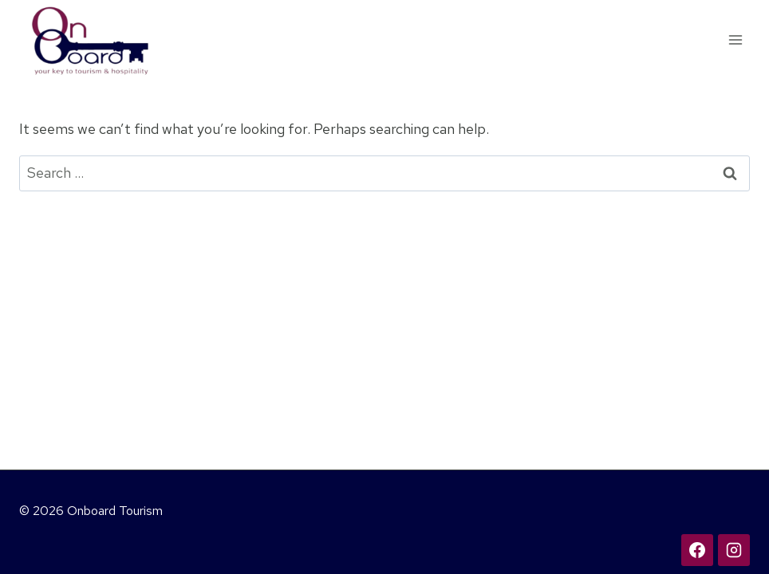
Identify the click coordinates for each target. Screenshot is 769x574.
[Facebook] (697, 550)
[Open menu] (735, 39)
